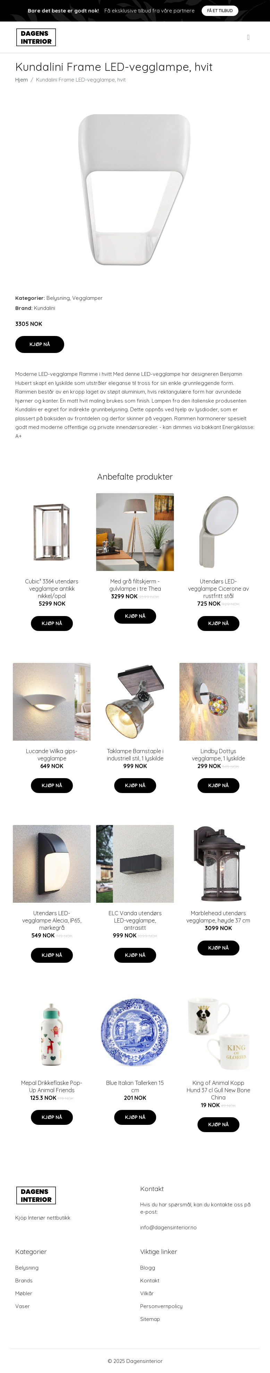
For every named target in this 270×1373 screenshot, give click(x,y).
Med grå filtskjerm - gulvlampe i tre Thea (135, 585)
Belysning (58, 298)
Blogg (147, 1267)
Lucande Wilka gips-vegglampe (51, 755)
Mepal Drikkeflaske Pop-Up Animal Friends (51, 1086)
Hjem (21, 79)
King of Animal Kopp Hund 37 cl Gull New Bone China (218, 1090)
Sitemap (150, 1319)
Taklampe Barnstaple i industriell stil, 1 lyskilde (135, 755)
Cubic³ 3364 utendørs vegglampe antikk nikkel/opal (51, 588)
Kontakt (149, 1280)
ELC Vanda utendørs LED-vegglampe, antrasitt (135, 920)
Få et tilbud (220, 10)
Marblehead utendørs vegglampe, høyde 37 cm (218, 917)
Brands (24, 1280)
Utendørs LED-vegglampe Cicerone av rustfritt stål (218, 588)
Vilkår (147, 1293)
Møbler (23, 1293)
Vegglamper (87, 298)
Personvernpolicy (161, 1306)
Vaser (22, 1306)
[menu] (249, 37)
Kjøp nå (39, 344)
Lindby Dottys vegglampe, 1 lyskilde (218, 755)
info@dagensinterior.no (168, 1227)
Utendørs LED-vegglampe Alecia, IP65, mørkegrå (51, 920)
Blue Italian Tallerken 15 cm (135, 1086)
